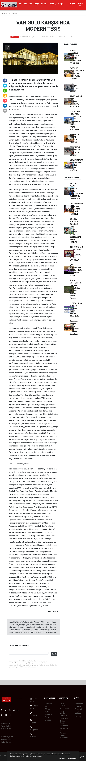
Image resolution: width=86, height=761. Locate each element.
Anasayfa (5, 13)
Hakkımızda (5, 723)
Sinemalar (64, 726)
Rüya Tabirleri (78, 713)
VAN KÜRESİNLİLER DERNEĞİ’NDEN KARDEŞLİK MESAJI (76, 270)
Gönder (54, 654)
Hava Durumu (63, 705)
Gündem (14, 13)
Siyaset (48, 720)
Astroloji (78, 716)
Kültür (43, 4)
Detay (62, 759)
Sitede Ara (79, 704)
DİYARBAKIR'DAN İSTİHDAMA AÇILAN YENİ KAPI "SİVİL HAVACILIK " (76, 209)
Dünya (36, 4)
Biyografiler (79, 709)
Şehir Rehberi (63, 732)
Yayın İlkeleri (5, 726)
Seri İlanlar (64, 728)
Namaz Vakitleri (63, 712)
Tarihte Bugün (62, 722)
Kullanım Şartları (7, 737)
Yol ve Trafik (64, 708)
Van (30, 4)
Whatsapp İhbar (7, 739)
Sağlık (61, 4)
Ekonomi (23, 4)
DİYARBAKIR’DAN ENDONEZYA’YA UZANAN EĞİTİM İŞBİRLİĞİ (76, 165)
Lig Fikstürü (64, 718)
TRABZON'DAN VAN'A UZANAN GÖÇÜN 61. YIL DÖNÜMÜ (76, 101)
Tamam (72, 759)
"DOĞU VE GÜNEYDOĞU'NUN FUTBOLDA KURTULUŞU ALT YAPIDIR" (77, 73)
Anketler (78, 706)
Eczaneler (63, 716)
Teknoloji (52, 4)
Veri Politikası (6, 729)
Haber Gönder (6, 742)
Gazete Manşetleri (64, 737)
